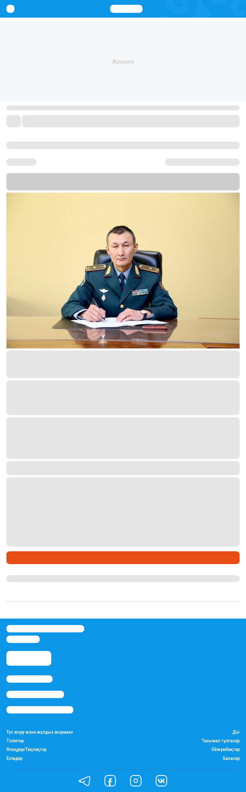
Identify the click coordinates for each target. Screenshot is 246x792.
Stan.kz (73, 187)
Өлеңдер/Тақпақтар (26, 749)
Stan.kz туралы (29, 679)
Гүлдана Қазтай (25, 578)
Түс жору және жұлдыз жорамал (39, 732)
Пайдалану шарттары (39, 709)
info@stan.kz (23, 639)
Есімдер (14, 758)
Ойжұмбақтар (225, 749)
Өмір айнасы (23, 558)
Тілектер (15, 741)
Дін (236, 732)
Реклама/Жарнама (35, 694)
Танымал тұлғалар (221, 741)
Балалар (231, 758)
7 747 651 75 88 (79, 508)
